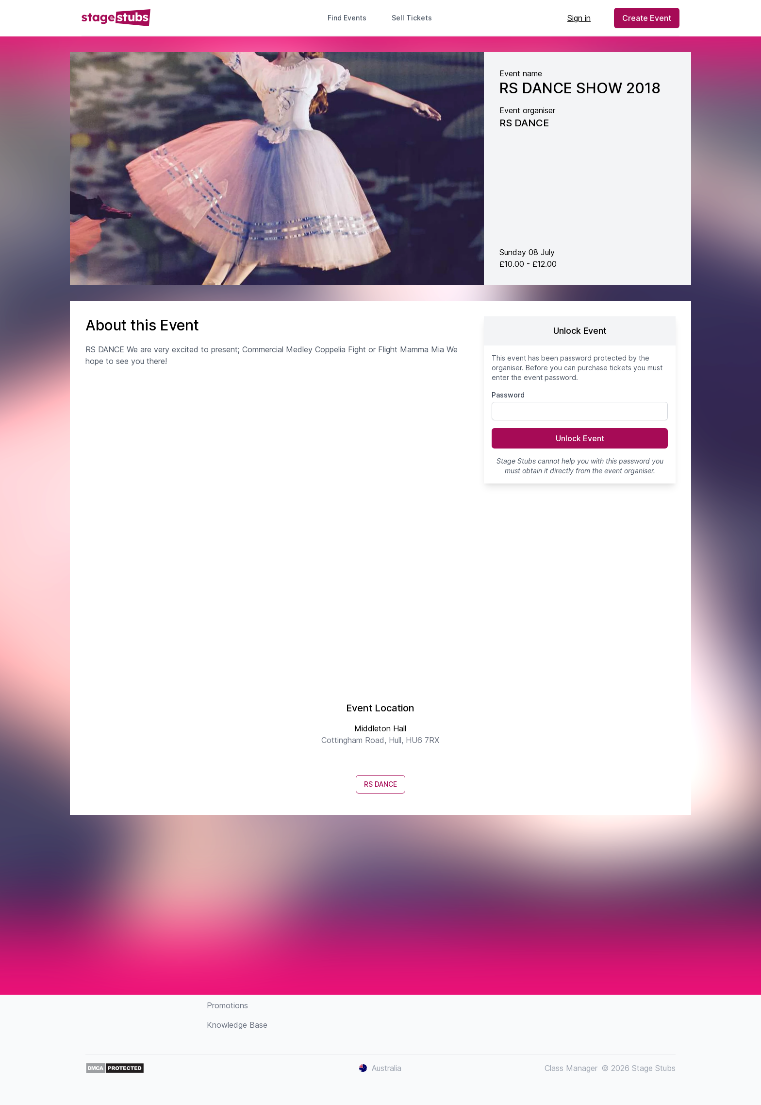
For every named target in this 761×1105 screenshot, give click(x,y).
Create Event (646, 18)
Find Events (347, 18)
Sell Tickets (416, 18)
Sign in (579, 18)
